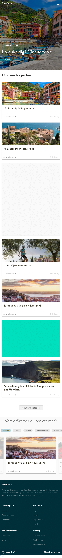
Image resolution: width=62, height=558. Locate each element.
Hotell (35, 515)
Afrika (28, 430)
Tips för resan (7, 519)
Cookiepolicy (38, 540)
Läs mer (7, 59)
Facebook (6, 535)
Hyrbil (35, 524)
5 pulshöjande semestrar (18, 265)
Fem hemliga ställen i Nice (19, 149)
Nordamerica (42, 430)
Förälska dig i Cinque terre (27, 51)
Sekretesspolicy (39, 544)
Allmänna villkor (39, 535)
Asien (17, 430)
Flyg (34, 510)
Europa (6, 430)
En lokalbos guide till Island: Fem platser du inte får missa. (29, 388)
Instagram (5, 540)
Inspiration (6, 510)
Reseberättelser (8, 515)
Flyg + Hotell (38, 519)
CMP (2, 556)
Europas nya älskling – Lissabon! (22, 305)
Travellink (8, 45)
